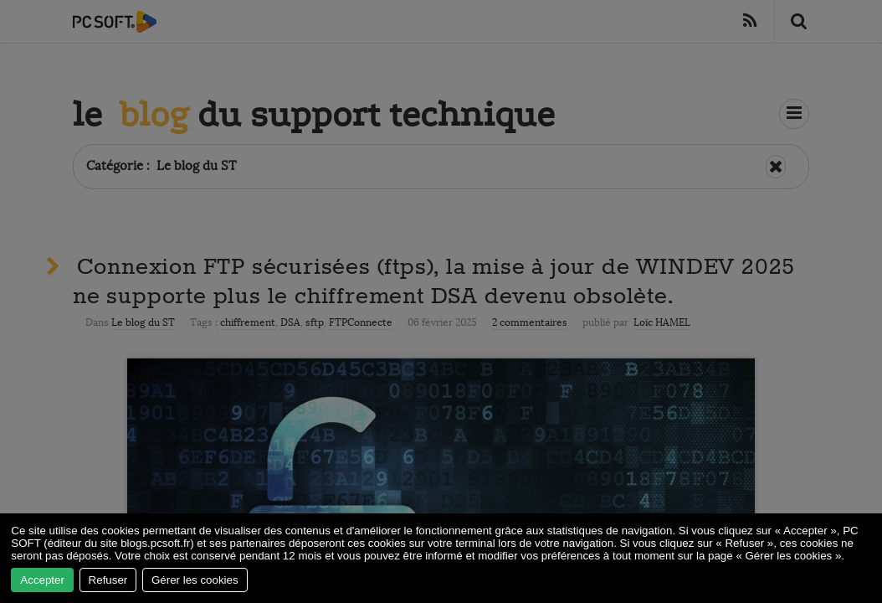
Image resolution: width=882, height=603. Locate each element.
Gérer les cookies (194, 580)
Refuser (108, 580)
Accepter (42, 580)
